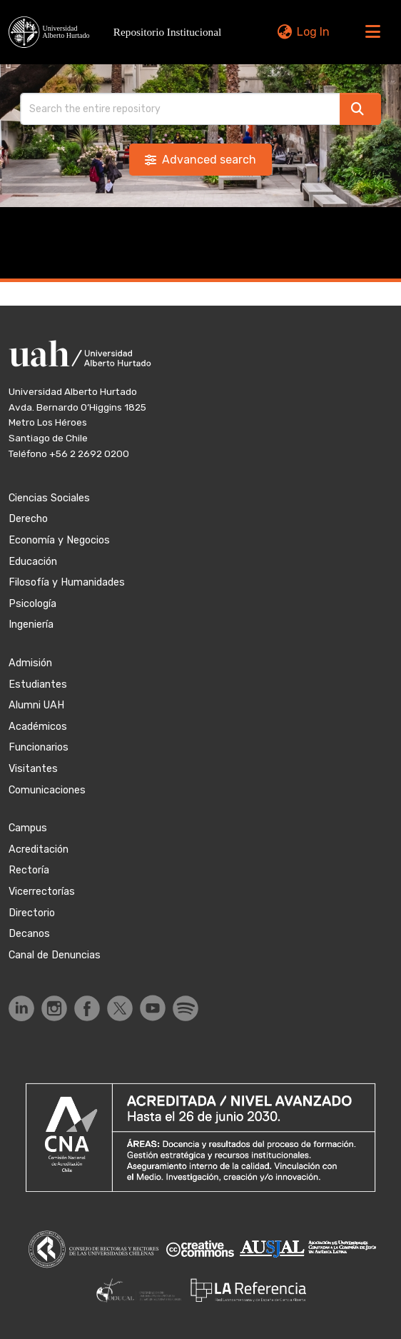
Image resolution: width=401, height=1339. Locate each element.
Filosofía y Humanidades (67, 582)
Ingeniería (31, 624)
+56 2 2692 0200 (89, 453)
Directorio (32, 913)
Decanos (29, 934)
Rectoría (29, 870)
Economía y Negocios (59, 540)
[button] (118, 31)
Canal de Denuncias (55, 955)
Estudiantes (38, 684)
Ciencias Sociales (49, 498)
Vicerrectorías (42, 892)
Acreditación (38, 849)
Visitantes (33, 769)
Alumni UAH (36, 705)
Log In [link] (313, 32)
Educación (33, 562)
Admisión (30, 663)
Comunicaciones (47, 790)
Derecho (28, 519)
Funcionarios (38, 747)
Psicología (32, 604)
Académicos (38, 727)
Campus (28, 828)
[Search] (180, 109)
